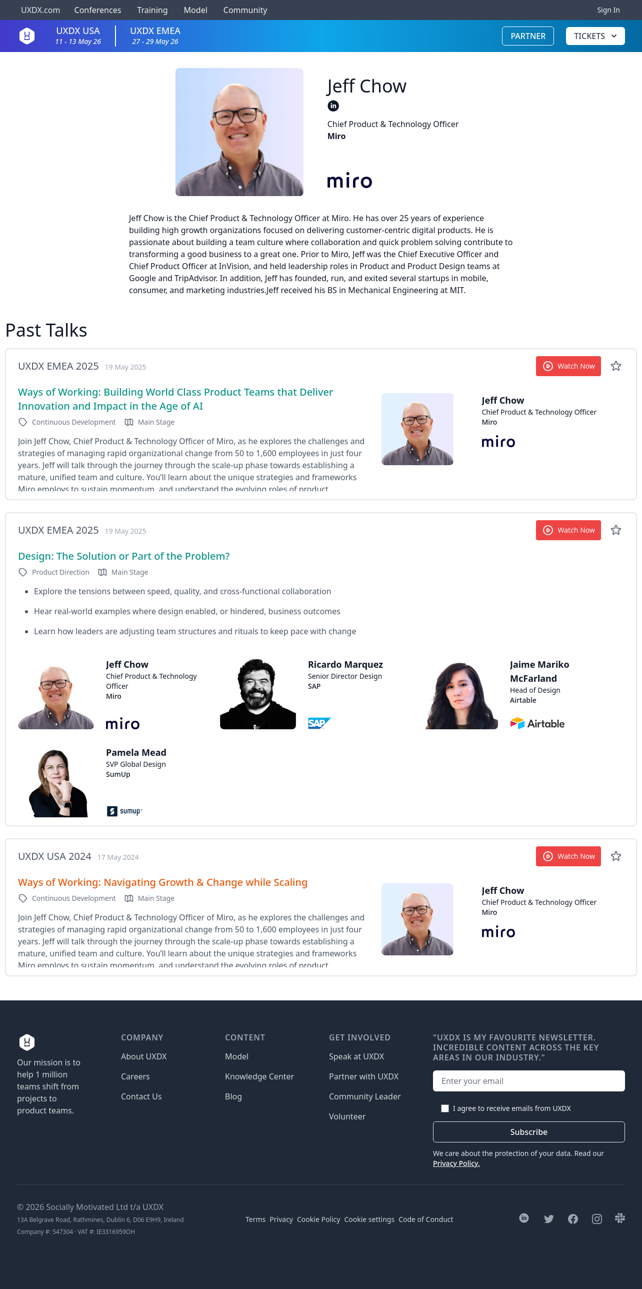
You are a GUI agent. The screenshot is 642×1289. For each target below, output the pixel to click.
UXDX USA (78, 35)
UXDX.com (40, 10)
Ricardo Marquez (345, 664)
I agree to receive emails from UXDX (512, 1108)
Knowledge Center (259, 1076)
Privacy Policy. (456, 1163)
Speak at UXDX (356, 1056)
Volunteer (347, 1116)
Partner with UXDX (363, 1076)
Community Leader (365, 1096)
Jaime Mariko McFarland (540, 671)
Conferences (96, 10)
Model (196, 10)
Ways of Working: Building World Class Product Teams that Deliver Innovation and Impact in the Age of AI (175, 399)
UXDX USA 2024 (55, 856)
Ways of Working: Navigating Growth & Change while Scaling (163, 882)
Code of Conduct (425, 1219)
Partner (528, 36)
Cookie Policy (318, 1219)
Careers (135, 1076)
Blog (233, 1096)
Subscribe (529, 1131)
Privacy (281, 1219)
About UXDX (143, 1056)
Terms (256, 1219)
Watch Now (569, 366)
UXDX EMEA (155, 35)
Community (246, 10)
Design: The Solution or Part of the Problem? (124, 556)
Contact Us (141, 1096)
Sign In (608, 10)
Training (152, 10)
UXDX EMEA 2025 (58, 366)
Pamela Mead (136, 752)
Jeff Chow (503, 400)
